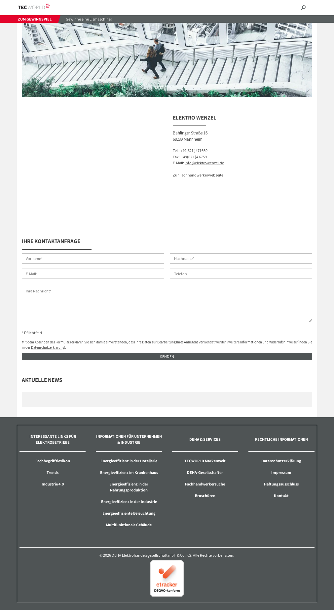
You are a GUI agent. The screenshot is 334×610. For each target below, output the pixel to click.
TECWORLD (39, 6)
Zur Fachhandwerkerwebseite (198, 175)
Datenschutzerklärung (47, 347)
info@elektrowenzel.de (204, 163)
